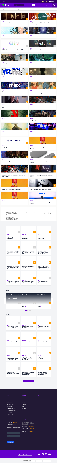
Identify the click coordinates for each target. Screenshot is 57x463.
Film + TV (3, 21)
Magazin (49, 5)
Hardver (10, 9)
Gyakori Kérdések (10, 404)
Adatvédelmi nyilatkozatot (11, 440)
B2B (46, 1)
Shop (46, 5)
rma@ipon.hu (31, 428)
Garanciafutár (9, 402)
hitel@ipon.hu (31, 426)
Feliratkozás (10, 442)
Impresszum (25, 460)
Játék (19, 9)
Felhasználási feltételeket (11, 439)
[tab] (26, 310)
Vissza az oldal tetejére (28, 387)
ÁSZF (30, 460)
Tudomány (15, 9)
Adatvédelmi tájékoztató (11, 410)
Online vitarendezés (11, 408)
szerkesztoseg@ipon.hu (32, 429)
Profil (39, 395)
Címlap (2, 9)
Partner (43, 1)
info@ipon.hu (31, 431)
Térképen (15, 422)
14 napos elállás (10, 406)
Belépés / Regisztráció (42, 397)
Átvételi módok (10, 414)
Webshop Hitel (10, 397)
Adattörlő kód (9, 412)
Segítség (24, 420)
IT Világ (6, 9)
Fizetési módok (10, 416)
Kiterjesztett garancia (11, 400)
